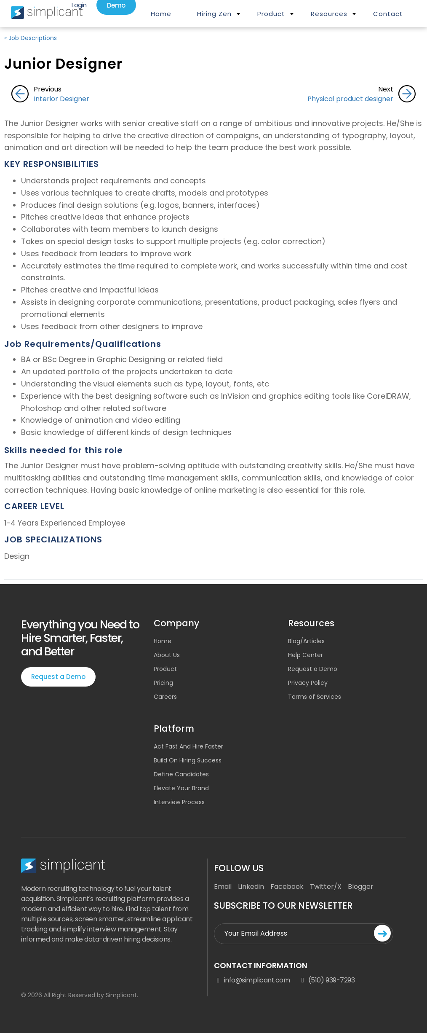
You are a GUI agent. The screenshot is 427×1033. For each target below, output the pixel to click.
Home (161, 13)
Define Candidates (181, 774)
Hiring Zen (214, 13)
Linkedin (251, 886)
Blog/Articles (306, 641)
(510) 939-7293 (326, 980)
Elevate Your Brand (181, 788)
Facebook (287, 886)
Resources (329, 13)
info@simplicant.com (252, 980)
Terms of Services (314, 696)
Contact (388, 13)
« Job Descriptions (30, 38)
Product (271, 13)
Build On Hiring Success (188, 760)
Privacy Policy (308, 683)
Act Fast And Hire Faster (188, 746)
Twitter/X (326, 886)
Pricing (163, 683)
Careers (165, 696)
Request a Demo (58, 676)
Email (223, 886)
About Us (167, 655)
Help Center (305, 655)
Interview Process (179, 802)
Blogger (361, 886)
